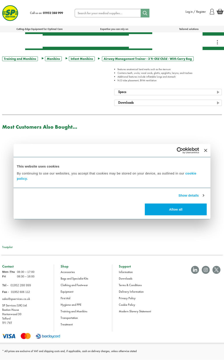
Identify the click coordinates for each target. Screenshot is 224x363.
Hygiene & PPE (141, 41)
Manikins (53, 59)
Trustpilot (7, 247)
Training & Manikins (164, 41)
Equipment (82, 41)
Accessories (68, 275)
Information (126, 275)
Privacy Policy (127, 301)
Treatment (55, 41)
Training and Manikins (20, 59)
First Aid (34, 41)
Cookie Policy (127, 308)
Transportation (112, 41)
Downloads (125, 281)
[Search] (145, 13)
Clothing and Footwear (74, 288)
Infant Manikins (82, 59)
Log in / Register (200, 11)
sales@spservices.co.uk (16, 302)
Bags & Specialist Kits (12, 41)
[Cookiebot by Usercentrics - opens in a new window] (180, 150)
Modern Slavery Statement (135, 314)
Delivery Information (131, 295)
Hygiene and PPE (71, 308)
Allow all (175, 209)
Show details (188, 195)
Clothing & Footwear (189, 41)
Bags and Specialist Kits (74, 281)
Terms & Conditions (130, 288)
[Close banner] (205, 150)
